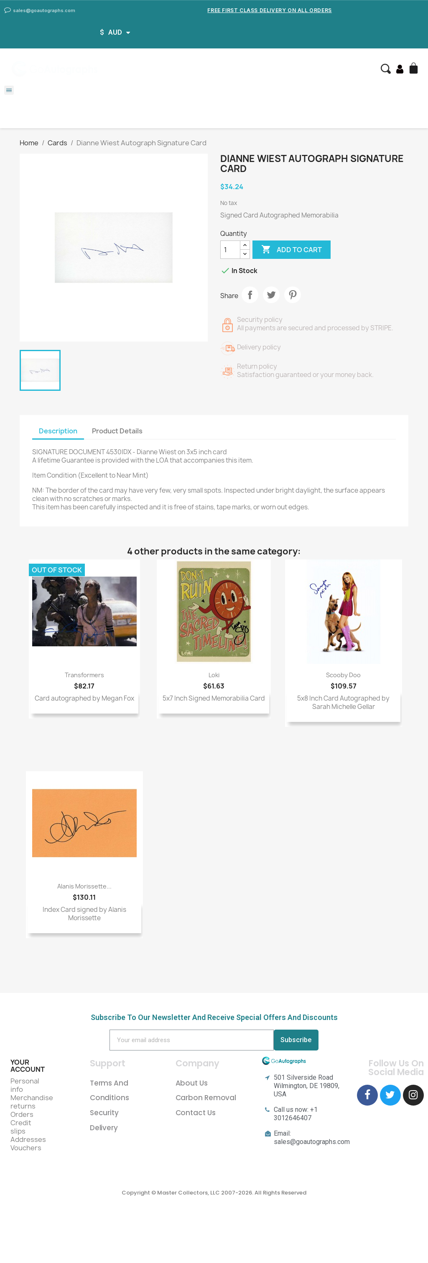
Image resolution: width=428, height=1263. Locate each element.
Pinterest (292, 294)
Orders (21, 1114)
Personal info (24, 1085)
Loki (214, 675)
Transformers (84, 675)
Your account (27, 1066)
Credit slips (20, 1127)
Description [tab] (58, 430)
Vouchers (25, 1147)
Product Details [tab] (117, 430)
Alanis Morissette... (84, 886)
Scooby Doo (343, 675)
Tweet (271, 294)
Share (250, 294)
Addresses (28, 1139)
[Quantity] (230, 249)
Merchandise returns (31, 1102)
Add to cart (291, 249)
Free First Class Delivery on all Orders (269, 10)
